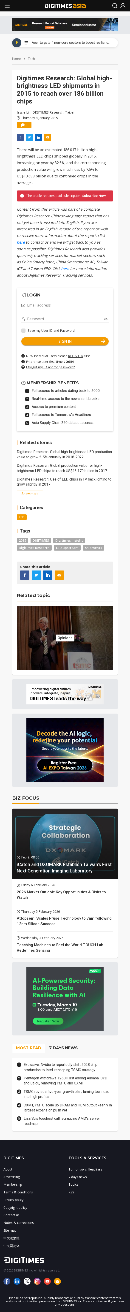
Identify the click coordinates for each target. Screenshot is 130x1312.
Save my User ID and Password (51, 330)
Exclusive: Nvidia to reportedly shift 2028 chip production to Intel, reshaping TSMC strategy (60, 1067)
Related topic (33, 595)
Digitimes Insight (69, 540)
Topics (73, 1184)
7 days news (77, 1177)
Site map (10, 1230)
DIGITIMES (41, 540)
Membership (12, 1184)
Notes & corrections (18, 1222)
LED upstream (67, 548)
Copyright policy (15, 1207)
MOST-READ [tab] (28, 1048)
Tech (31, 59)
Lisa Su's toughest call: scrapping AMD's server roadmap (62, 1121)
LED (22, 517)
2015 (22, 540)
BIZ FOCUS (25, 798)
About (7, 1169)
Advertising (11, 1177)
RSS (71, 1192)
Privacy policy (13, 1200)
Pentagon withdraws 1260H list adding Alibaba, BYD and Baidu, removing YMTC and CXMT (65, 1080)
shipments (93, 548)
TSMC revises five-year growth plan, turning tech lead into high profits (66, 1094)
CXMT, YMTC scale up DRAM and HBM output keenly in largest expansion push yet (68, 1107)
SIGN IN (82, 341)
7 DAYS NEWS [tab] (63, 1048)
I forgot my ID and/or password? (50, 367)
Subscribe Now (94, 195)
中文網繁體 (11, 1238)
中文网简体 (11, 1246)
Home (16, 59)
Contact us (11, 1215)
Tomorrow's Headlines (85, 1169)
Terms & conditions (18, 1192)
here (21, 242)
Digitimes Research (34, 548)
